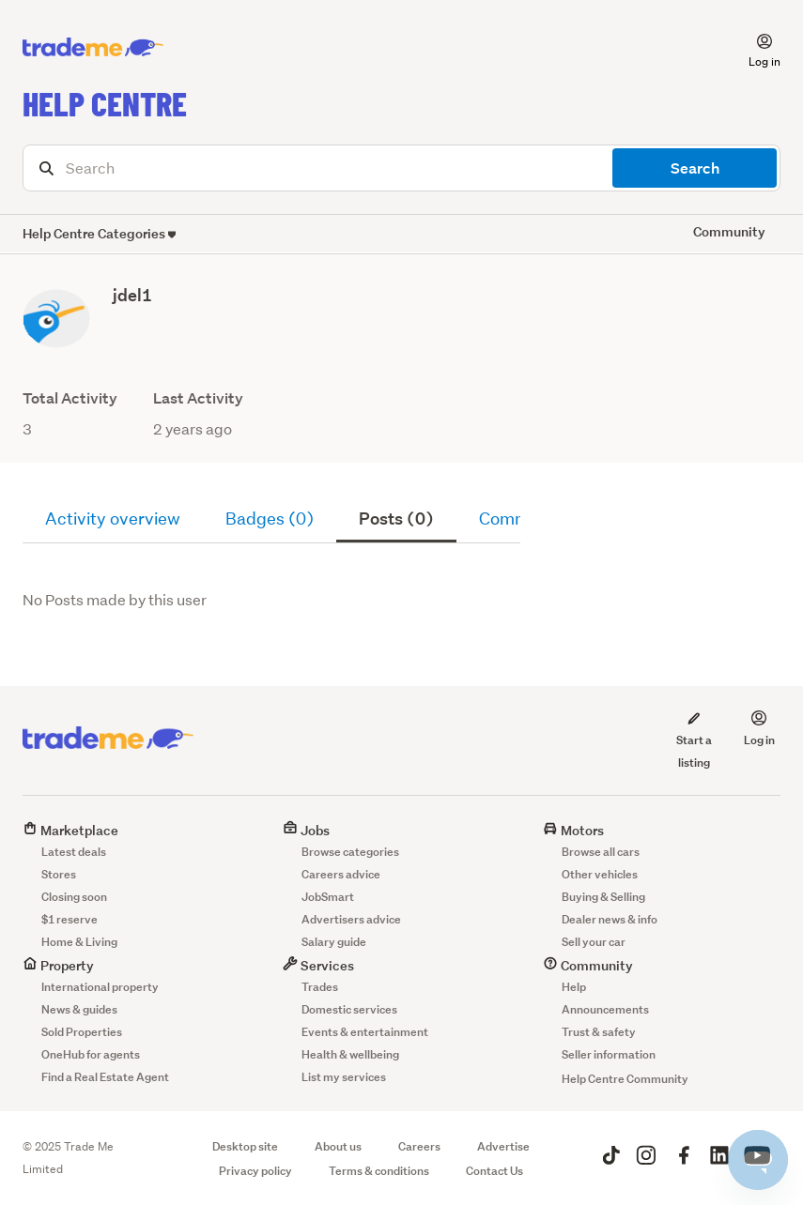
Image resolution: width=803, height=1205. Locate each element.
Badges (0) (269, 518)
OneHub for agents (90, 1054)
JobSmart (327, 897)
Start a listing (694, 739)
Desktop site (245, 1146)
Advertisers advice (351, 919)
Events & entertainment (364, 1032)
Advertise (503, 1146)
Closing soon (74, 897)
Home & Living (79, 942)
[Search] (401, 168)
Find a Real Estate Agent (105, 1077)
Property (58, 965)
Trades (319, 987)
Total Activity (70, 398)
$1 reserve (69, 919)
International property (100, 987)
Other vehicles (600, 874)
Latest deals (73, 852)
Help (574, 987)
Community (588, 965)
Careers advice (340, 874)
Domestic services (349, 1009)
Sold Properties (81, 1032)
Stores (58, 874)
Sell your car (593, 942)
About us (338, 1146)
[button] (753, 47)
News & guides (79, 1009)
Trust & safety (599, 1032)
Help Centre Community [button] (625, 1079)
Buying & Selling (603, 897)
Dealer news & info (609, 919)
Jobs (306, 830)
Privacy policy (255, 1171)
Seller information (609, 1054)
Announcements (605, 1009)
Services (318, 965)
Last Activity (198, 398)
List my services (343, 1077)
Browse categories (350, 852)
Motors (573, 830)
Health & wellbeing (350, 1054)
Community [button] (729, 231)
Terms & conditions (379, 1171)
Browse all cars (601, 852)
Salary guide (333, 942)
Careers (419, 1146)
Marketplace (70, 830)
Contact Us (494, 1171)
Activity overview (112, 518)
